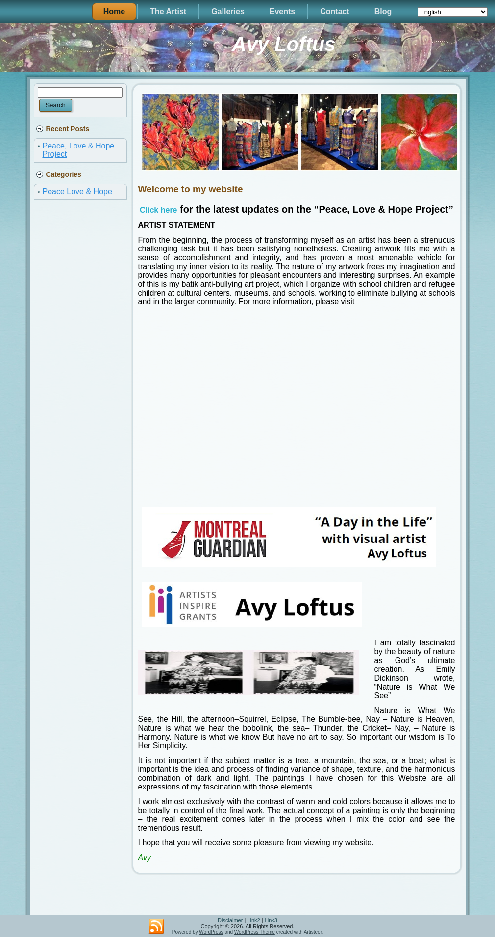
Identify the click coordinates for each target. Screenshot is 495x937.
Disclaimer (230, 920)
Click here (158, 210)
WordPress (211, 932)
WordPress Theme (254, 932)
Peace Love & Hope (77, 191)
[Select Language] (453, 12)
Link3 (271, 920)
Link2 (253, 920)
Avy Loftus (284, 44)
